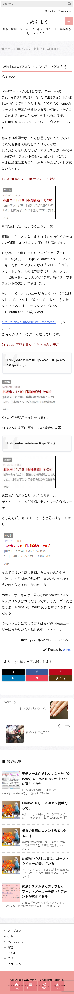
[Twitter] (13, 672)
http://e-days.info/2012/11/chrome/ (29, 322)
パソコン (63, 640)
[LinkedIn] (13, 678)
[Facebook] (37, 672)
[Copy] (60, 678)
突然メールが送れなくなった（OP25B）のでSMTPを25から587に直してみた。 (46, 779)
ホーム (9, 48)
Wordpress (53, 48)
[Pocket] (37, 678)
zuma (67, 650)
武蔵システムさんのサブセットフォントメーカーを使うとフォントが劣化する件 (44, 891)
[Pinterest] (60, 672)
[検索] (69, 4)
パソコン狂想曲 (29, 48)
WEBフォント (49, 640)
